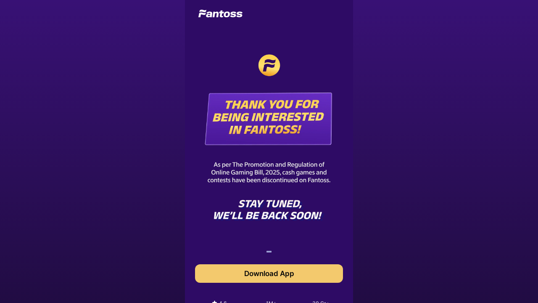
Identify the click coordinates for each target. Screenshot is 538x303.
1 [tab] (268, 253)
